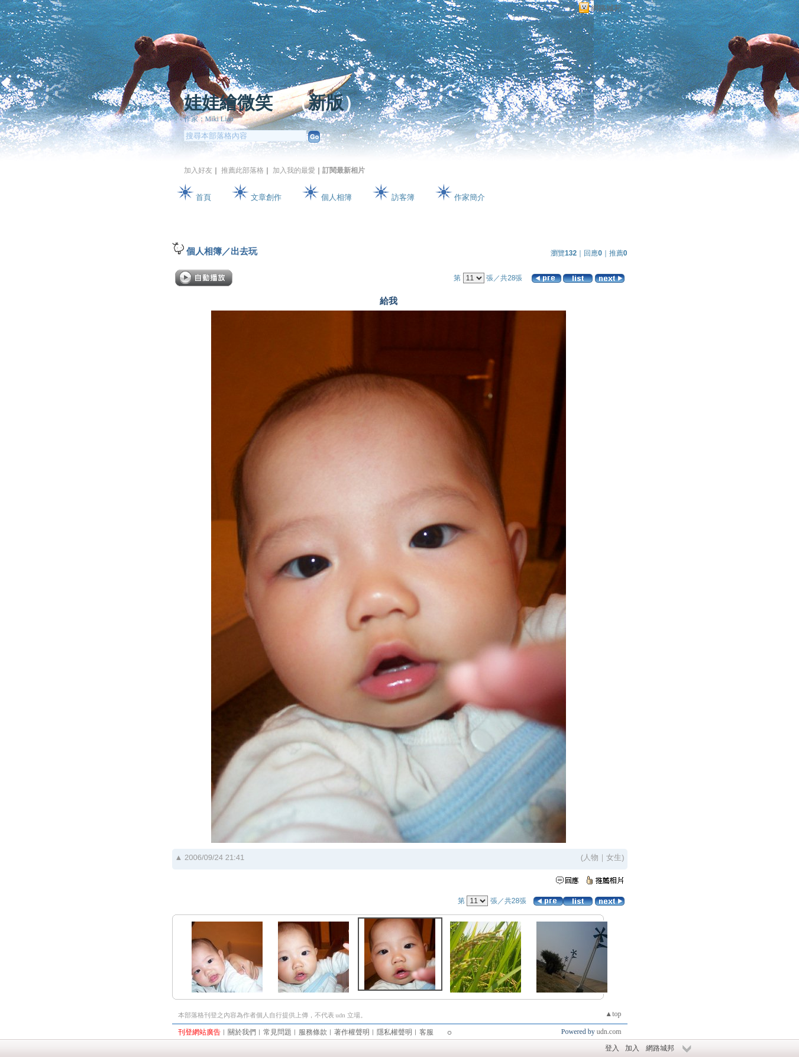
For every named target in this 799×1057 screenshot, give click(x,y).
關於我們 (242, 1032)
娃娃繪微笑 (228, 102)
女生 (614, 857)
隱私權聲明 (394, 1032)
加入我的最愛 (294, 170)
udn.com (609, 1031)
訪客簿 (403, 197)
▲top (613, 1014)
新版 (326, 102)
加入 (632, 1048)
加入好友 (198, 170)
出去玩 (244, 251)
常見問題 (277, 1032)
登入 (612, 1048)
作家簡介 (469, 197)
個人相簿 (336, 197)
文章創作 (266, 197)
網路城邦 (606, 8)
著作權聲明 (352, 1032)
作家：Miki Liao (209, 119)
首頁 (203, 197)
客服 (426, 1032)
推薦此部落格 (242, 170)
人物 (591, 857)
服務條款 (313, 1032)
